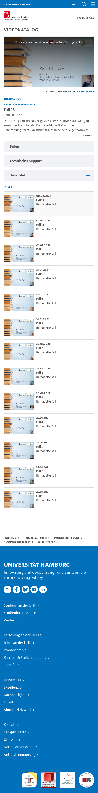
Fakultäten (12, 702)
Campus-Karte (15, 732)
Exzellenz (11, 687)
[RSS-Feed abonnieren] (5, 187)
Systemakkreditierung (86, 774)
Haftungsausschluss (35, 538)
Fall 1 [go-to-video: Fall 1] (39, 496)
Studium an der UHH (20, 605)
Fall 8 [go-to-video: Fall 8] (39, 323)
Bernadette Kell (13, 115)
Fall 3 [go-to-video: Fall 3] (39, 447)
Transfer (10, 665)
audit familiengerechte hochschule (29, 778)
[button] (73, 4)
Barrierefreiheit (46, 542)
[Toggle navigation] (93, 4)
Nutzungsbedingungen (17, 542)
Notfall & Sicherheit (19, 747)
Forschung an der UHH (21, 635)
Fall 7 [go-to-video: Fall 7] (39, 348)
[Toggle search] (84, 4)
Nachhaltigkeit (15, 694)
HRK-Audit (66, 774)
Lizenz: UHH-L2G (58, 91)
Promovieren (14, 650)
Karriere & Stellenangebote (25, 657)
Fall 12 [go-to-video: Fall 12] (40, 225)
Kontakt (10, 724)
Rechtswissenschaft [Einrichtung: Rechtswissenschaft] (20, 104)
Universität (12, 680)
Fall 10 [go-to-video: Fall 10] (40, 274)
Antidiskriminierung (19, 754)
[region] (49, 146)
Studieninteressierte (20, 612)
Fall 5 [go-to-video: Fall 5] (39, 397)
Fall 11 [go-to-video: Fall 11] (40, 249)
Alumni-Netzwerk (18, 709)
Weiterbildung (15, 620)
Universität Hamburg (18, 4)
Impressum (10, 538)
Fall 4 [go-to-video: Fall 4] (39, 422)
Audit (44, 774)
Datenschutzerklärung (66, 538)
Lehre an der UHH (17, 642)
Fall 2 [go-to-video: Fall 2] (39, 471)
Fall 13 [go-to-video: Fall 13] (40, 200)
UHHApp (11, 739)
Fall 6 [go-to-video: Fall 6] (39, 373)
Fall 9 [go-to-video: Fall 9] (39, 299)
